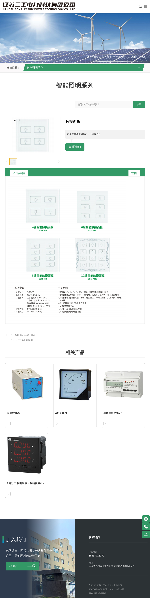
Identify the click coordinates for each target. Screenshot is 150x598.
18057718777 (96, 555)
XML (112, 589)
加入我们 (22, 566)
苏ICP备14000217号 (98, 589)
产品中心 (121, 57)
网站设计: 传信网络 (97, 593)
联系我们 (75, 147)
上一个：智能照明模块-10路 (20, 335)
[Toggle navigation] (145, 7)
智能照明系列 (138, 57)
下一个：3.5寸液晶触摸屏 (19, 340)
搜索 (139, 104)
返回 (134, 173)
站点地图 (120, 589)
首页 (109, 57)
